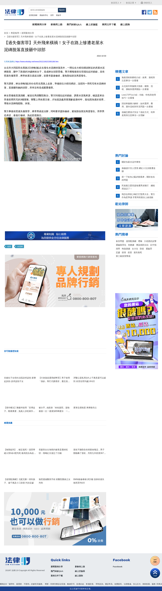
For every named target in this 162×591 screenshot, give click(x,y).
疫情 (124, 252)
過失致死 (138, 252)
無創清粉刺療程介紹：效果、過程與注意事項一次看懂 (138, 79)
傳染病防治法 (142, 245)
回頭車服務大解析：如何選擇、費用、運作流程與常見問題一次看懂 (137, 105)
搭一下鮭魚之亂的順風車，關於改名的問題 (138, 178)
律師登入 (146, 3)
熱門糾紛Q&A (74, 24)
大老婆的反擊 (150, 241)
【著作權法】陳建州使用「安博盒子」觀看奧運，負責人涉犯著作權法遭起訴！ (19, 411)
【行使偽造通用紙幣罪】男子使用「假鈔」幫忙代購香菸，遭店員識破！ (54, 381)
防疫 (142, 249)
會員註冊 (131, 3)
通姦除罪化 (44, 15)
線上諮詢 (125, 24)
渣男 (52, 15)
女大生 (135, 249)
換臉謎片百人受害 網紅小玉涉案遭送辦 (138, 169)
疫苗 (130, 252)
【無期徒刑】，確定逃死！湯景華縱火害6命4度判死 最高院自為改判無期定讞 (20, 453)
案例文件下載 (109, 24)
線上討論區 (92, 24)
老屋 (9, 246)
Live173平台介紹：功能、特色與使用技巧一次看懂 (139, 96)
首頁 (6, 33)
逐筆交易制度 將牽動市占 (85, 408)
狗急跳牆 (126, 249)
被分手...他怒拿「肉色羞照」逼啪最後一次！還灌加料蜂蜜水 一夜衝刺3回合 (54, 411)
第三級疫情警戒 (123, 256)
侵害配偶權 (33, 15)
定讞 (118, 252)
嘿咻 (140, 241)
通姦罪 (58, 15)
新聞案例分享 (39, 24)
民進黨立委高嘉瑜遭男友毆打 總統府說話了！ (138, 187)
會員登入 (116, 3)
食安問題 (120, 241)
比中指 (153, 245)
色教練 (131, 245)
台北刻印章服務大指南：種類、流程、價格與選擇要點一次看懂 (137, 87)
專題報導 (15, 33)
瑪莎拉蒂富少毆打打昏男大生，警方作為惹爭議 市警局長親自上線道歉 (138, 195)
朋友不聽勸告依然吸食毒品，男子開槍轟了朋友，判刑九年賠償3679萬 (89, 453)
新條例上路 (56, 24)
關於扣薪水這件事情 (131, 162)
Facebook (117, 566)
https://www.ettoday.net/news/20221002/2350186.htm (36, 62)
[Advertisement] (55, 328)
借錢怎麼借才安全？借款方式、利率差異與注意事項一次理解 (138, 113)
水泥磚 (20, 246)
